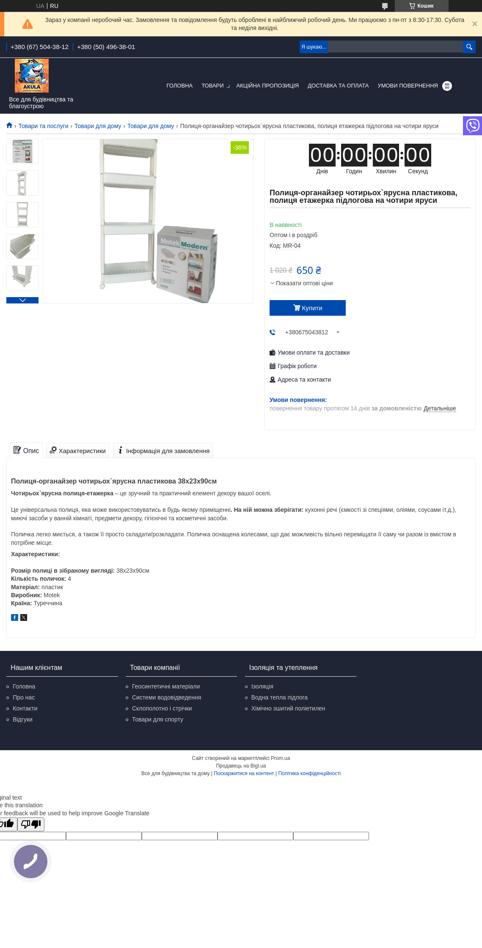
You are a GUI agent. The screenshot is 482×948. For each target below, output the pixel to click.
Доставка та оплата (338, 85)
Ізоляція (262, 686)
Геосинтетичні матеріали (166, 686)
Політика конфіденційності (309, 773)
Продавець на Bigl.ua (241, 766)
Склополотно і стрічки (162, 708)
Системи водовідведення (166, 697)
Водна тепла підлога (279, 697)
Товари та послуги (43, 126)
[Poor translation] (30, 824)
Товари (212, 85)
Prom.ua (280, 758)
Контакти (25, 708)
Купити (312, 307)
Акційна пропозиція (268, 85)
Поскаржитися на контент (244, 773)
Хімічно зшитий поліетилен (288, 708)
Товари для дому (97, 126)
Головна (180, 85)
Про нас (24, 697)
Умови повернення (407, 85)
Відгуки (23, 719)
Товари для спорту (157, 719)
